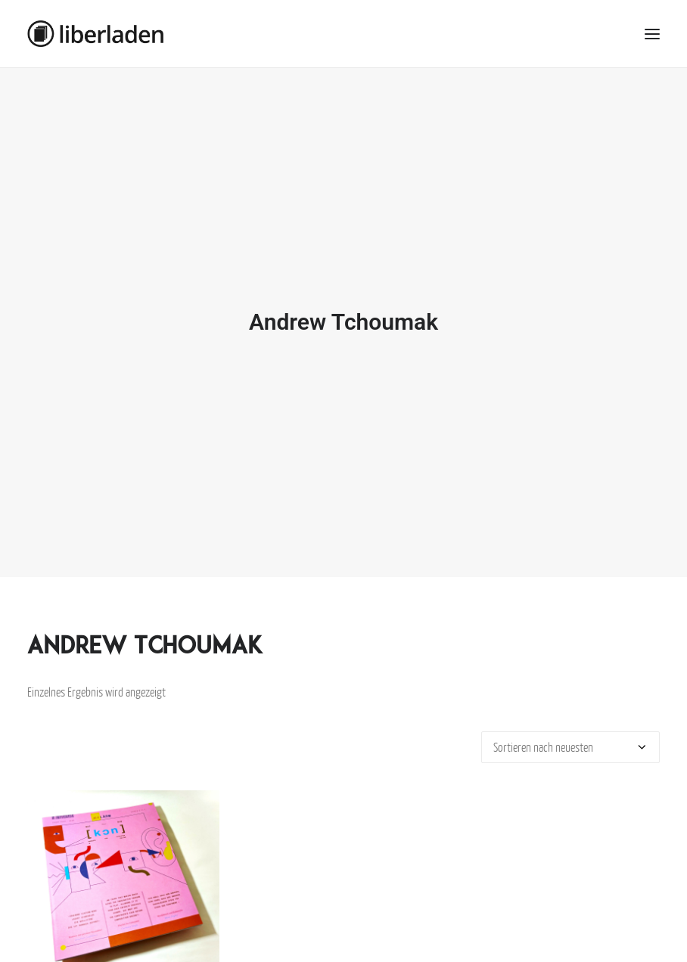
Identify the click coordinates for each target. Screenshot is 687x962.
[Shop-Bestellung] (570, 740)
